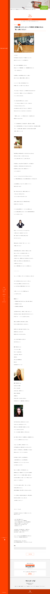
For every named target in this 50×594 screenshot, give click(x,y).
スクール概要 (4, 289)
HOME (4, 287)
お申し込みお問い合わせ (30, 574)
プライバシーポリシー (42, 586)
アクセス (4, 296)
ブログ (4, 298)
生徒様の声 (28, 586)
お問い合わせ (4, 301)
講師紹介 (22, 586)
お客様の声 (4, 294)
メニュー (4, 292)
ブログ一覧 (30, 554)
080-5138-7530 (30, 566)
